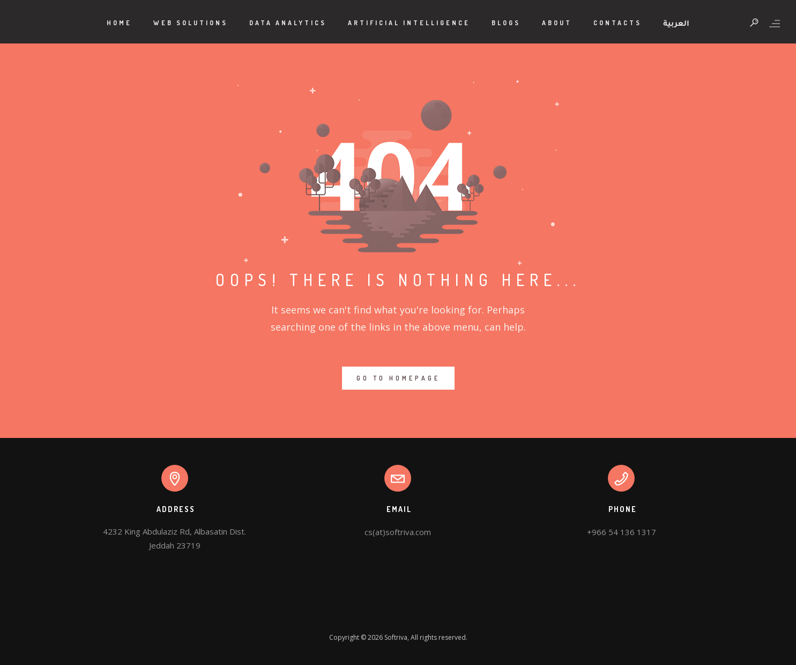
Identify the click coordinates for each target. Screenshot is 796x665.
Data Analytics (287, 23)
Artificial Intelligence (409, 23)
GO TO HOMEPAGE (398, 378)
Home (119, 23)
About (557, 23)
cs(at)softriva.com (397, 532)
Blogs (506, 23)
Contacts (617, 23)
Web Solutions (190, 23)
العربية (676, 24)
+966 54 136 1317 (621, 532)
